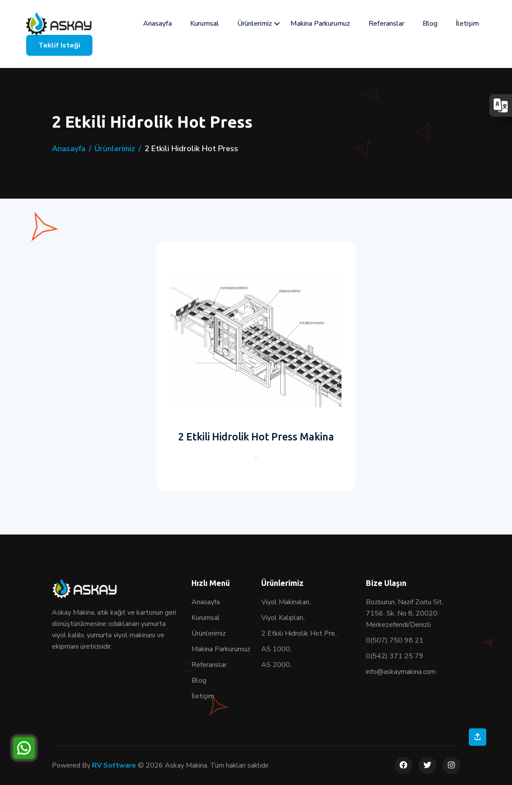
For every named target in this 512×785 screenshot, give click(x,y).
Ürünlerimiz (254, 23)
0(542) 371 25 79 (394, 656)
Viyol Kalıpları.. (283, 618)
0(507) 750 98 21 (394, 640)
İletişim (467, 23)
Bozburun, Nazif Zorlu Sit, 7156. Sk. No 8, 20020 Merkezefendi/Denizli (404, 613)
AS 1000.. (277, 649)
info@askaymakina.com (401, 672)
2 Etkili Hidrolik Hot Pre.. (299, 633)
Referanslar (386, 23)
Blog (430, 23)
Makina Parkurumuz (320, 23)
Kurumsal (204, 23)
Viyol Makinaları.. (286, 602)
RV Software (114, 765)
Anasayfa (157, 23)
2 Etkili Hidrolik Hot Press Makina (256, 436)
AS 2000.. (277, 665)
